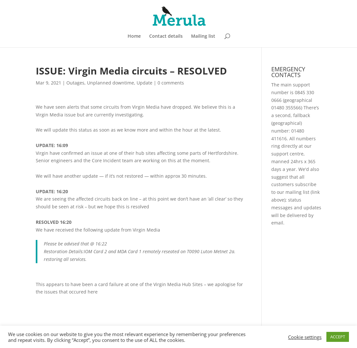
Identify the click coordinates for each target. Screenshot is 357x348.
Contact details (166, 36)
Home (134, 36)
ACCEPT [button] (337, 337)
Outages (75, 83)
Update (144, 83)
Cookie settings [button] (305, 337)
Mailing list (203, 36)
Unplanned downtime (110, 83)
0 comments (171, 83)
